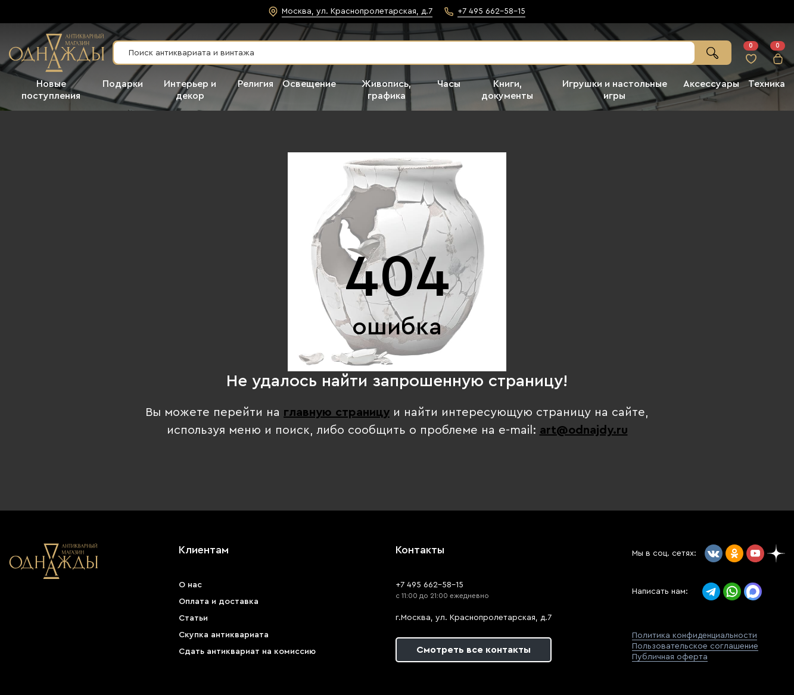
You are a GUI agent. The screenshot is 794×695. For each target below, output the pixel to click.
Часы (448, 84)
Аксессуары (711, 84)
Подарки (122, 84)
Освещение (309, 84)
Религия (255, 84)
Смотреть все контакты (473, 650)
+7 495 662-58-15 (429, 585)
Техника (766, 84)
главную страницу (337, 412)
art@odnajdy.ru (584, 430)
